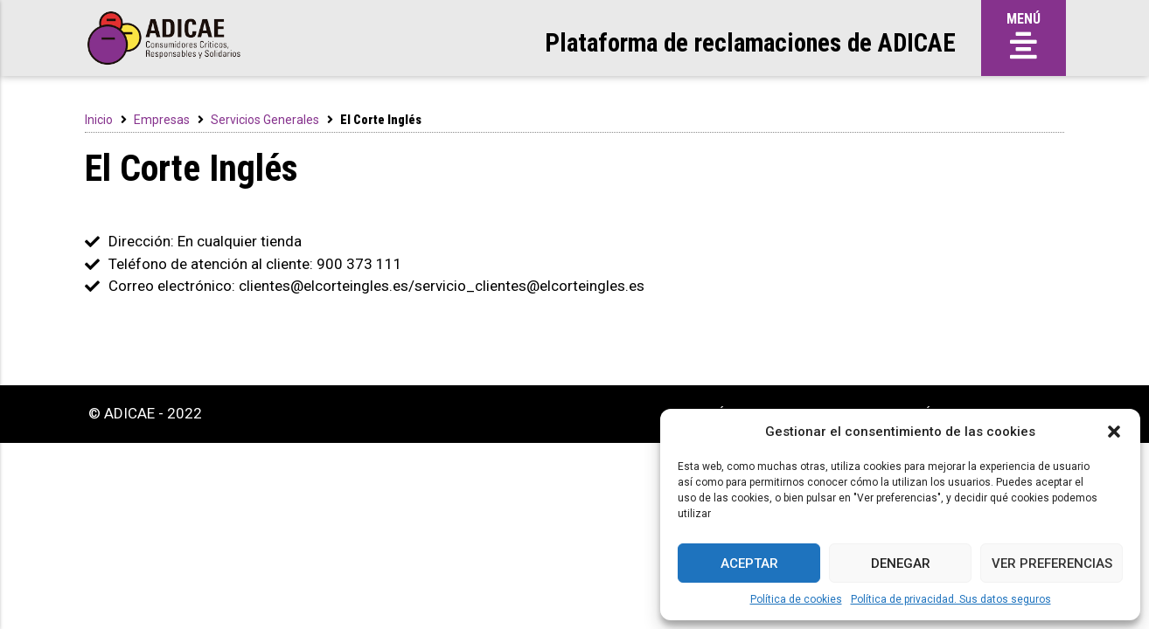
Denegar (900, 563)
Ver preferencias (1052, 563)
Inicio (99, 120)
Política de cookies (796, 599)
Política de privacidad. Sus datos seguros (951, 599)
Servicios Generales (265, 120)
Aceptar (749, 563)
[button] (1114, 431)
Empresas (162, 120)
